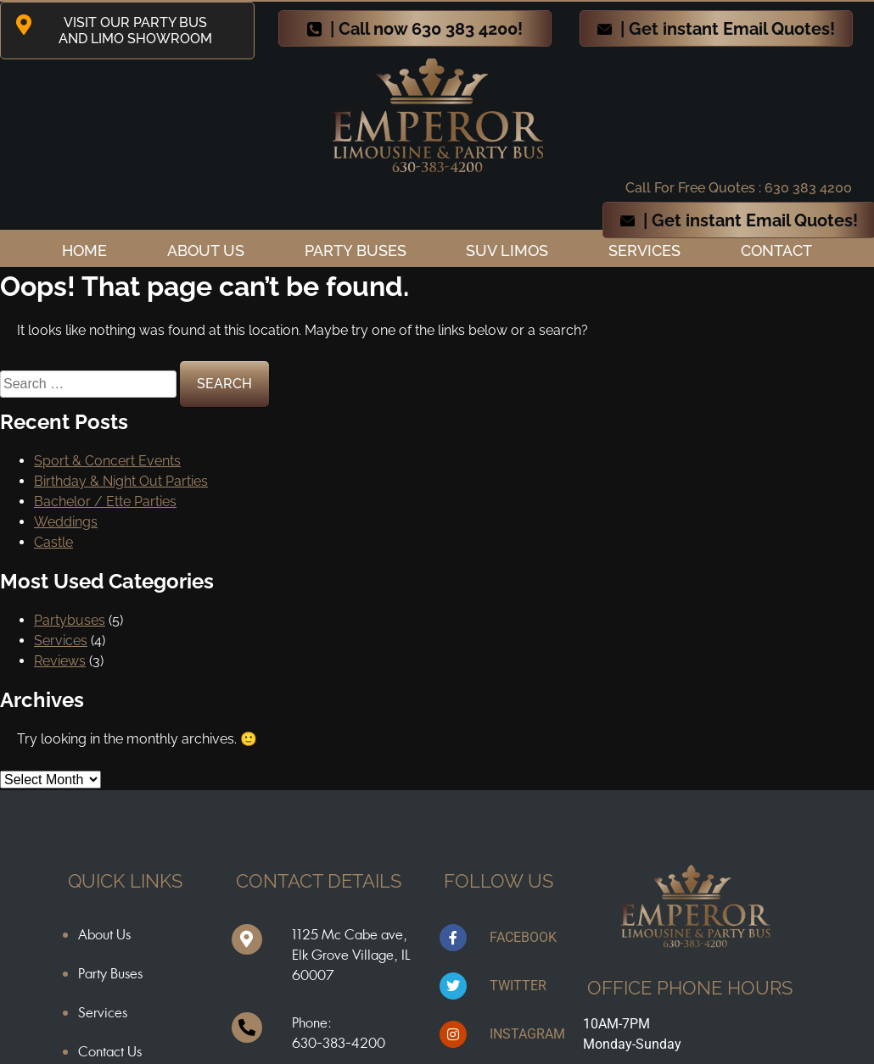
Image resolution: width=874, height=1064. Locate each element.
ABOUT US (205, 250)
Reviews (60, 661)
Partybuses (69, 620)
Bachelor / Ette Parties (105, 501)
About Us (104, 934)
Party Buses (355, 250)
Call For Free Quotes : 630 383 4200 (738, 188)
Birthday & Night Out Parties (121, 481)
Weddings (66, 522)
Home (84, 250)
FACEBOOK (523, 937)
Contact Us (110, 1051)
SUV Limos (507, 250)
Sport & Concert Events (107, 461)
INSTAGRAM (527, 1034)
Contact (776, 250)
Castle (53, 542)
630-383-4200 (338, 1042)
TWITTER (518, 986)
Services (644, 250)
